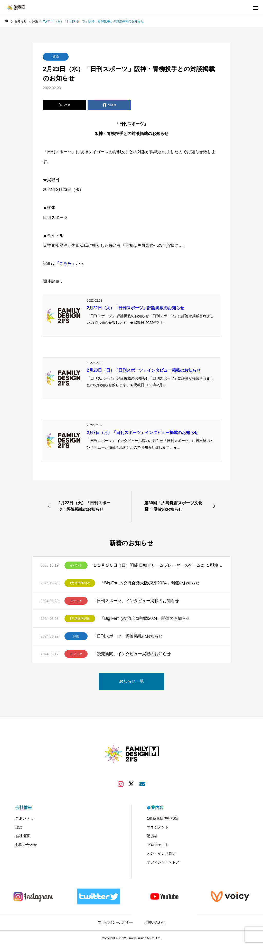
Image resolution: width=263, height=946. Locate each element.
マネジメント (157, 827)
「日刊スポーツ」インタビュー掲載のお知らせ (136, 601)
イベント (76, 565)
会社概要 (22, 836)
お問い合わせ (26, 845)
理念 (19, 827)
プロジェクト (157, 845)
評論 (56, 57)
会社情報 (23, 807)
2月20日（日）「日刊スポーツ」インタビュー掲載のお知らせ (144, 370)
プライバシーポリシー (116, 922)
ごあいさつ (24, 818)
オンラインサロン (161, 853)
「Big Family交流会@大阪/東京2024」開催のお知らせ (150, 583)
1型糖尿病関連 (80, 583)
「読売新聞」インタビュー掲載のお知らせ (132, 654)
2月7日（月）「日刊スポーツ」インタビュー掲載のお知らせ (142, 432)
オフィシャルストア (163, 862)
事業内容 (155, 807)
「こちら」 (65, 263)
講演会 (152, 836)
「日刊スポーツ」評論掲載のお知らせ (128, 636)
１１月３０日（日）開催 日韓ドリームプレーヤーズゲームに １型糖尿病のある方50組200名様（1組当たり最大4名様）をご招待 (157, 565)
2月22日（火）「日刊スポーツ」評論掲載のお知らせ (135, 308)
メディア (76, 601)
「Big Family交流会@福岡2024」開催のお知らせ (145, 618)
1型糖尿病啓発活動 (162, 818)
